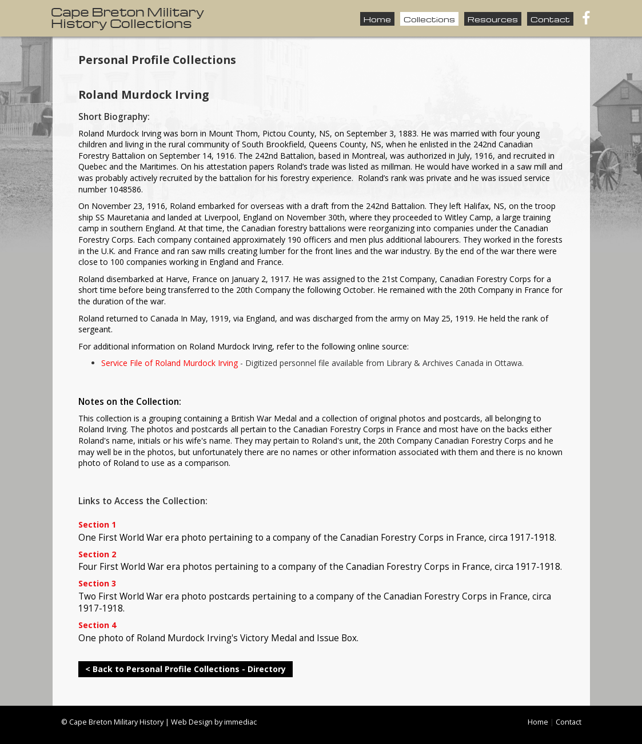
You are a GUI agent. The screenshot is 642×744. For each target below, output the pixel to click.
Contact (550, 19)
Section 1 (97, 525)
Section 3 (97, 584)
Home (377, 19)
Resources (493, 19)
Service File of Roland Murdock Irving (169, 362)
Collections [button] (429, 19)
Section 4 (97, 625)
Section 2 (97, 555)
